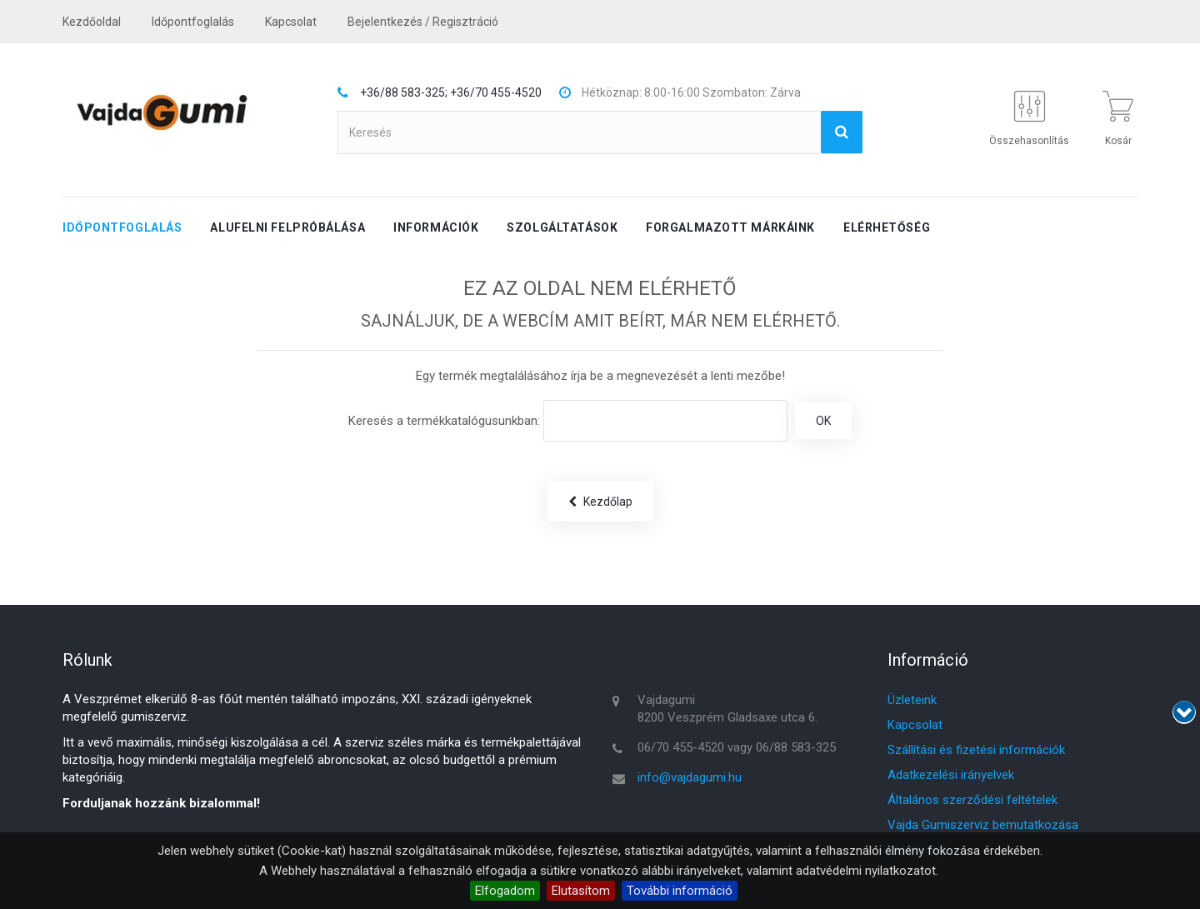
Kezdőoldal (91, 21)
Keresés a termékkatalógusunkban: (444, 420)
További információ (679, 890)
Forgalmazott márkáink (730, 227)
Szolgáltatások (562, 227)
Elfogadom (505, 890)
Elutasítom (581, 890)
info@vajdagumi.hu (690, 777)
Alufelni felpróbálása (287, 227)
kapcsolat (291, 21)
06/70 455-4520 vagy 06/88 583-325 (737, 747)
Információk (435, 227)
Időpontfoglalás (193, 21)
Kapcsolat (915, 724)
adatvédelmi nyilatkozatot (866, 870)
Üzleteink (912, 699)
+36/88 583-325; (404, 92)
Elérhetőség (886, 227)
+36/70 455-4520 (496, 92)
